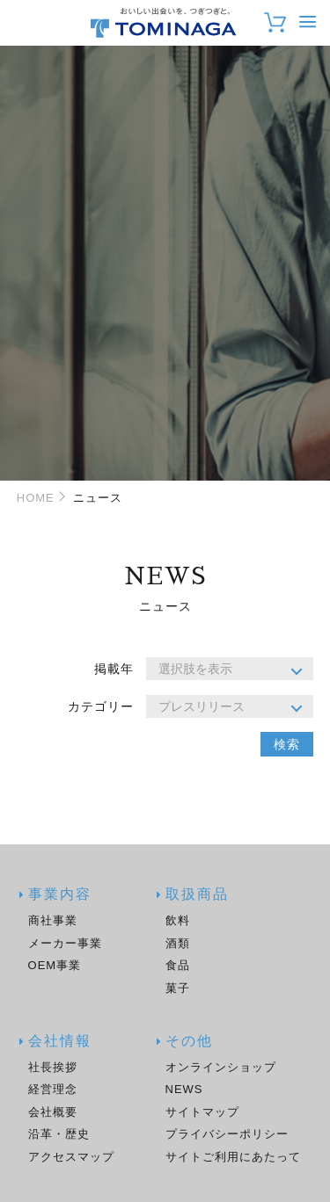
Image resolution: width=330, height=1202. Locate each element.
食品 (177, 965)
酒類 (177, 943)
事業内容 (60, 895)
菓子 (177, 988)
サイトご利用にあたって (233, 1156)
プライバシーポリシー (227, 1133)
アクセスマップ (71, 1156)
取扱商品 (197, 895)
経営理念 (52, 1089)
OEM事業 (55, 965)
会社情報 (60, 1041)
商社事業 (52, 920)
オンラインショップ (220, 1067)
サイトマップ (202, 1112)
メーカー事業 (65, 943)
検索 (287, 744)
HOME (36, 497)
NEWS (184, 1089)
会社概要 (52, 1112)
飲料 (177, 920)
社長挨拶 (52, 1067)
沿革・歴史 (59, 1133)
